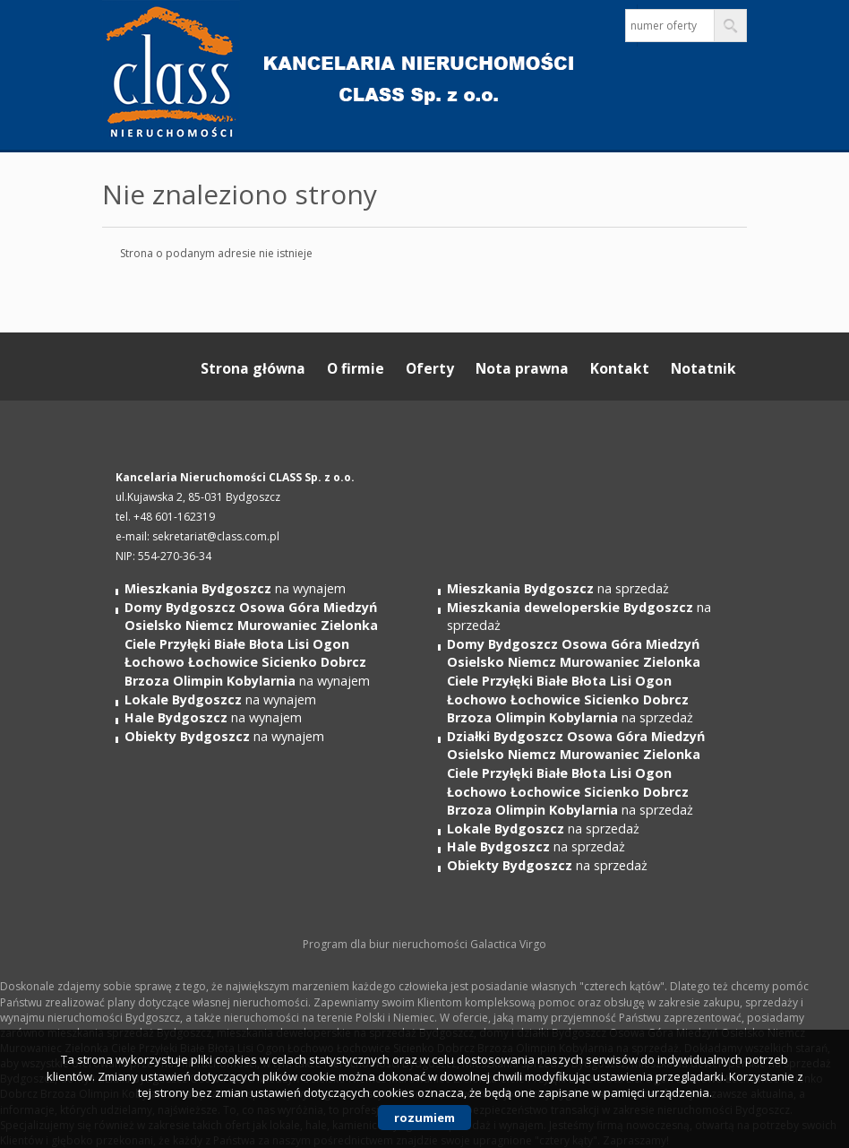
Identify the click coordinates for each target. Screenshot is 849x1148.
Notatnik (703, 368)
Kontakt (619, 368)
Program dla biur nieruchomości (386, 944)
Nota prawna (522, 368)
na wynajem (235, 588)
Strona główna (253, 368)
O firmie (355, 368)
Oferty (430, 368)
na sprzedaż (558, 588)
